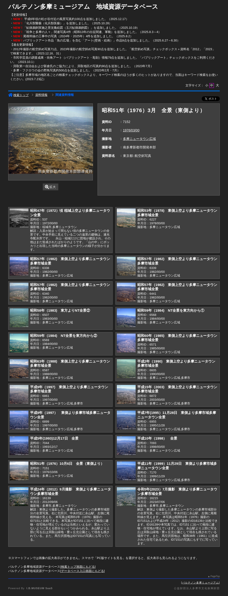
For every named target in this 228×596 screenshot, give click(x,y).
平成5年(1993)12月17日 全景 (54, 438)
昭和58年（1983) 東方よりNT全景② (60, 310)
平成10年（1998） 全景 (157, 438)
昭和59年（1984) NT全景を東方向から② (63, 336)
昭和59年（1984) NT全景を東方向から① (170, 310)
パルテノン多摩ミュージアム (200, 582)
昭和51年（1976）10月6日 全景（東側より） (67, 463)
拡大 (50, 187)
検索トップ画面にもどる (78, 566)
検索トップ (18, 95)
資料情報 (41, 95)
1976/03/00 (131, 130)
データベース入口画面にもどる (82, 571)
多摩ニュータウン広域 (139, 139)
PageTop (215, 576)
